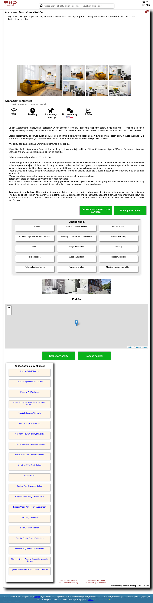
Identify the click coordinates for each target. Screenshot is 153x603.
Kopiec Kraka (29, 476)
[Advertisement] (76, 43)
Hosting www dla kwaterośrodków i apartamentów (95, 581)
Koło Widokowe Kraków (29, 528)
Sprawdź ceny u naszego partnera (96, 210)
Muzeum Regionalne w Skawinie (30, 382)
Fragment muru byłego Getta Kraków (29, 496)
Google (37, 597)
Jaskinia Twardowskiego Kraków (30, 486)
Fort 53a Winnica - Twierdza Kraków (29, 455)
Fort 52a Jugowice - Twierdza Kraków (30, 444)
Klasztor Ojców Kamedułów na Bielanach (29, 507)
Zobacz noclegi (94, 356)
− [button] (9, 312)
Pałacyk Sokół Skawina (29, 371)
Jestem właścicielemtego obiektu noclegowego (68, 581)
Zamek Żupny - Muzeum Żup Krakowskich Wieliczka (29, 404)
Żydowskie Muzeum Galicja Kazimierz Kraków (29, 570)
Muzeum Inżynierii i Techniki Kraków (29, 549)
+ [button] (9, 308)
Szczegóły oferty (58, 356)
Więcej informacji (130, 210)
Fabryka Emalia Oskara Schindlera (29, 538)
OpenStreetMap (141, 347)
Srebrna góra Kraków (29, 517)
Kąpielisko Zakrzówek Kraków (30, 465)
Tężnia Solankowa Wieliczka (29, 413)
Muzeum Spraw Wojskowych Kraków (29, 434)
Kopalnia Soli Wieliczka (29, 392)
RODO (90, 600)
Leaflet (130, 347)
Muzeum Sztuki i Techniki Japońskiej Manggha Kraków (29, 560)
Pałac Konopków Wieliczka (29, 423)
